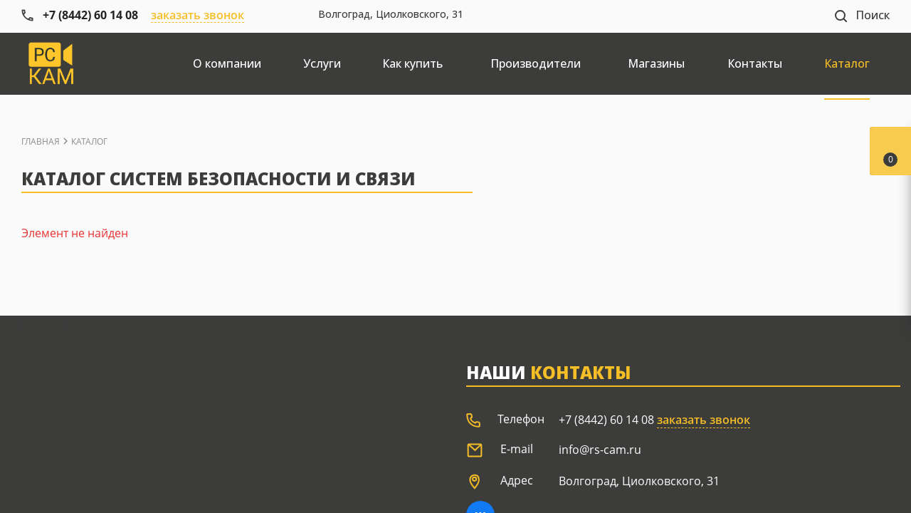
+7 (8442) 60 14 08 (606, 420)
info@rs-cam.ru (600, 449)
